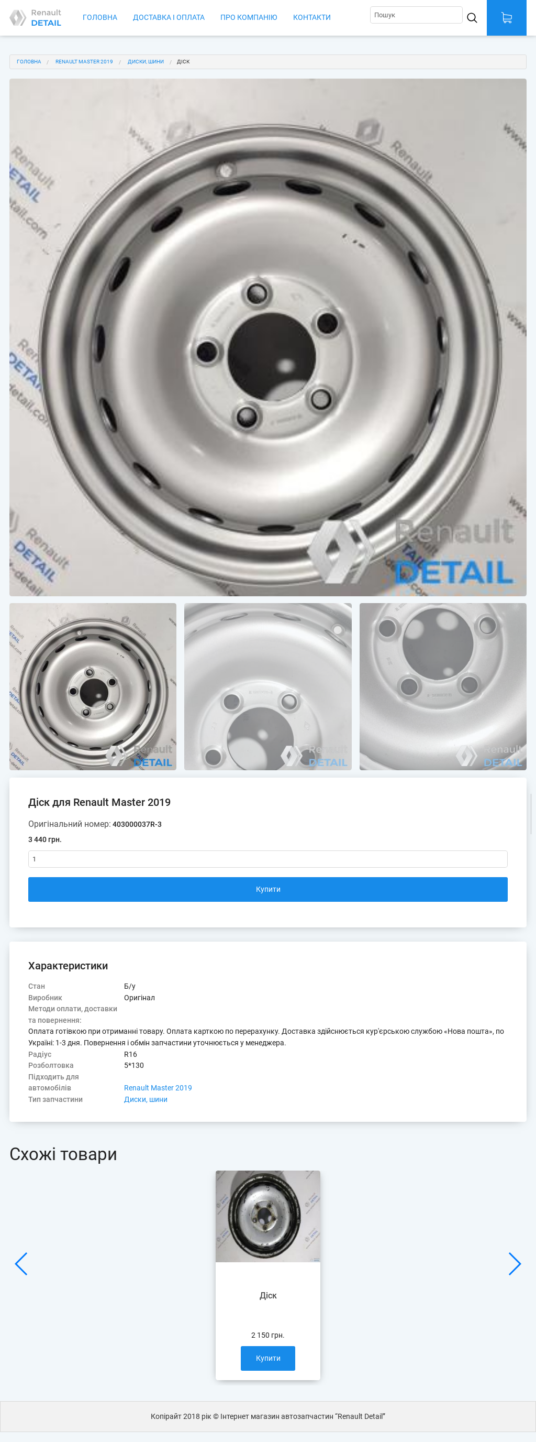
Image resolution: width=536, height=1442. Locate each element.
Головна (100, 17)
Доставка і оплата (169, 17)
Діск (183, 61)
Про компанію (248, 17)
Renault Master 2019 (84, 61)
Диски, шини (146, 61)
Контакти (312, 17)
